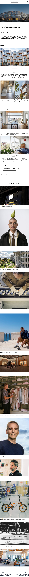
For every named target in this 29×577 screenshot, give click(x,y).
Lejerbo (15, 70)
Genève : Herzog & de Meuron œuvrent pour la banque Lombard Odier (10, 269)
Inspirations (3, 23)
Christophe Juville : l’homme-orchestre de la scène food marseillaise (9, 352)
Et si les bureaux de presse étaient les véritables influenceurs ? (8, 568)
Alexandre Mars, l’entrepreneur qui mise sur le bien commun (8, 456)
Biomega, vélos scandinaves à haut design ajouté (9, 170)
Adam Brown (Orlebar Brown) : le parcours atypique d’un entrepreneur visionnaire (11, 415)
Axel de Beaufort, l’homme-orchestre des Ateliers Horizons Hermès (9, 478)
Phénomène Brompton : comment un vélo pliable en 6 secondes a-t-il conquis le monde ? (12, 519)
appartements (2, 45)
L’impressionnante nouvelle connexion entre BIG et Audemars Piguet (12, 168)
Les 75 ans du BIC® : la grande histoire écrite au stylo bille (8, 546)
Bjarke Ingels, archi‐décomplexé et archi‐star (9, 166)
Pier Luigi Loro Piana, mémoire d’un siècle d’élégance (7, 373)
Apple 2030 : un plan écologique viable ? (6, 206)
